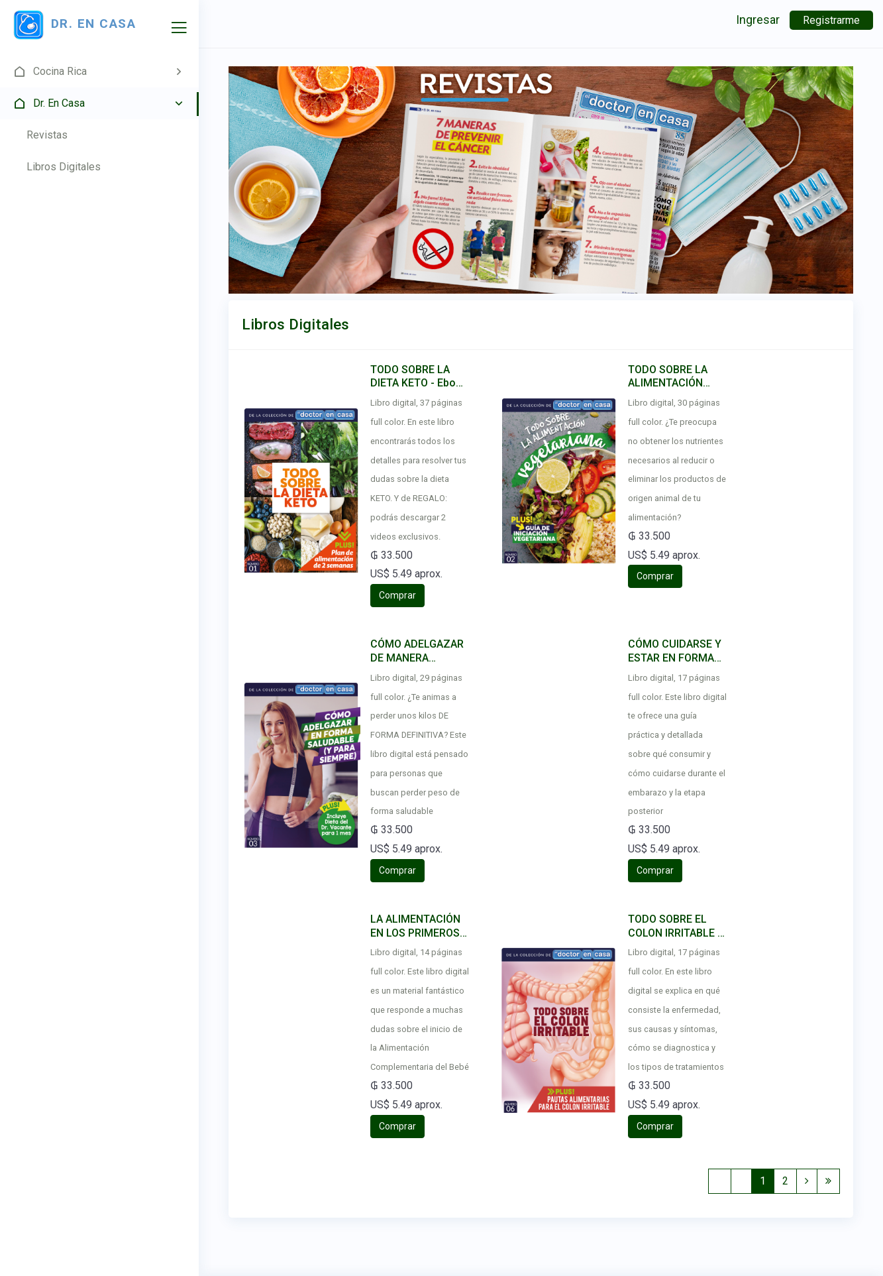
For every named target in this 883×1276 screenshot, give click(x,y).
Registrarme (831, 20)
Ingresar (758, 20)
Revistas (47, 135)
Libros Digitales (63, 166)
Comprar (397, 595)
